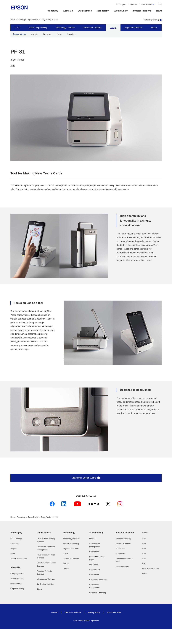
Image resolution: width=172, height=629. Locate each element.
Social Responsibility (38, 27)
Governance (94, 575)
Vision (12, 554)
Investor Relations (141, 11)
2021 (144, 559)
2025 (144, 539)
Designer (47, 34)
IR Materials (120, 554)
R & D (17, 27)
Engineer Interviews (70, 549)
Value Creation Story (18, 559)
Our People (93, 565)
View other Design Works (84, 478)
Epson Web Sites (114, 612)
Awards (34, 34)
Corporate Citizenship (97, 593)
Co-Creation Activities (45, 584)
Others (39, 589)
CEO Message (16, 539)
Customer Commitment (98, 580)
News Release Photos (150, 569)
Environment (94, 552)
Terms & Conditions (73, 612)
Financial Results (122, 567)
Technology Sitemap (151, 20)
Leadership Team (17, 579)
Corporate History (17, 589)
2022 (144, 554)
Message (93, 539)
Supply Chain (94, 570)
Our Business (85, 11)
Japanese (133, 5)
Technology (103, 11)
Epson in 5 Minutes (123, 544)
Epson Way (14, 544)
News (159, 11)
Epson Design (33, 20)
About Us (68, 11)
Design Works (46, 20)
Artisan (154, 27)
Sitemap (54, 612)
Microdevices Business (46, 579)
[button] (20, 533)
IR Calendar (120, 549)
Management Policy (123, 539)
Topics (144, 574)
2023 (144, 549)
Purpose (13, 549)
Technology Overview (65, 27)
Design (113, 27)
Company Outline (17, 574)
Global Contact (146, 5)
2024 (144, 544)
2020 (144, 563)
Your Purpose (121, 5)
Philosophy (52, 11)
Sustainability (120, 11)
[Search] (160, 5)
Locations (71, 34)
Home (12, 20)
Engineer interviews (134, 27)
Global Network (16, 584)
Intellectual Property (92, 27)
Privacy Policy (94, 612)
